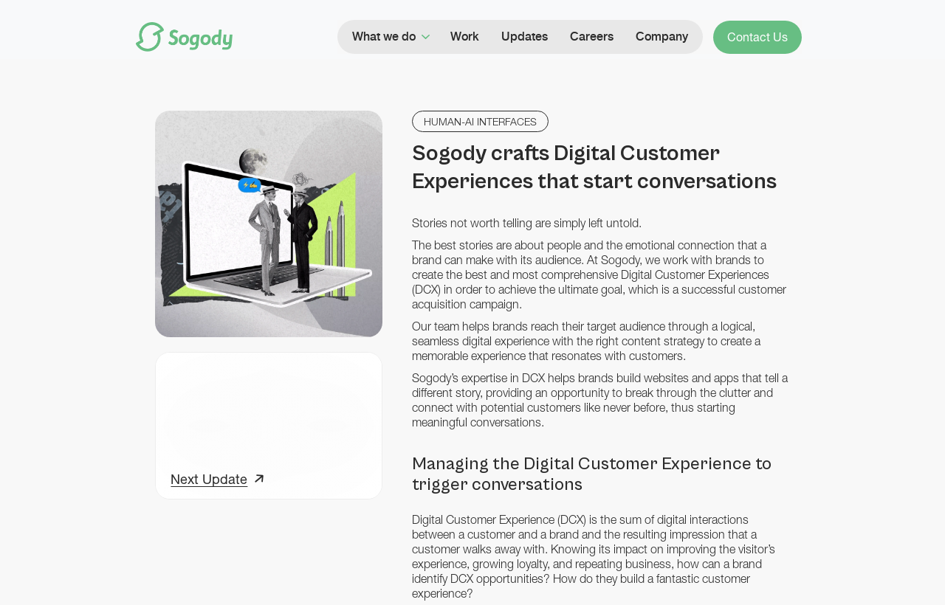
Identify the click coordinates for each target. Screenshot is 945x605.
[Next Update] (217, 481)
